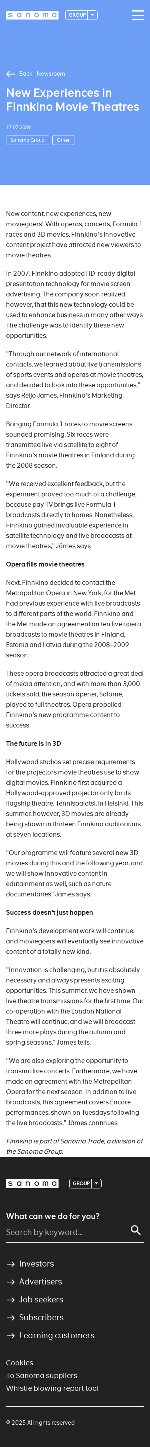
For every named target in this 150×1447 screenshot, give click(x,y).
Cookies (19, 1362)
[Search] (136, 1230)
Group (77, 15)
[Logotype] (32, 15)
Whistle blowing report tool (52, 1388)
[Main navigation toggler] (136, 16)
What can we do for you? (53, 1216)
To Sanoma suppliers (41, 1375)
